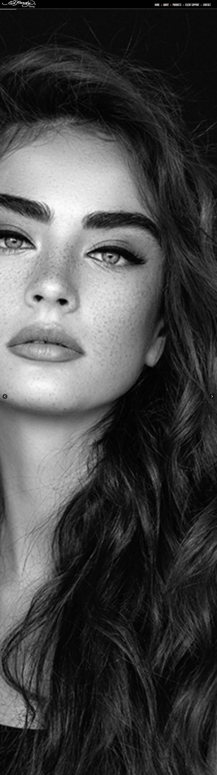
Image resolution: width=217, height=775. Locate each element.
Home (157, 5)
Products (177, 5)
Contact (207, 5)
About (166, 5)
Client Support (192, 5)
